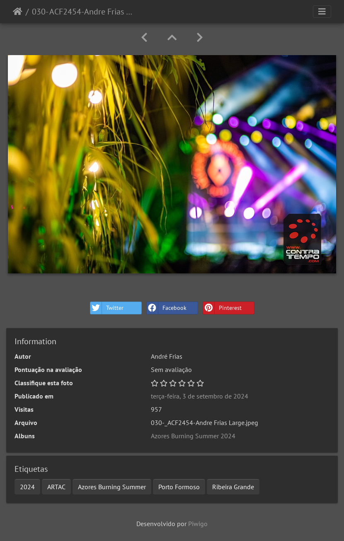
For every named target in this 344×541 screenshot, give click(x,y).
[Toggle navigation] (322, 11)
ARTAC (56, 487)
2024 (27, 487)
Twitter (107, 308)
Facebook (167, 308)
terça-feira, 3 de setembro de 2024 (199, 396)
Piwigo (198, 523)
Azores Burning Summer (112, 487)
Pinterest (222, 308)
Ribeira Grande (233, 487)
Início (17, 11)
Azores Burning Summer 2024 (193, 436)
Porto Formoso (179, 487)
